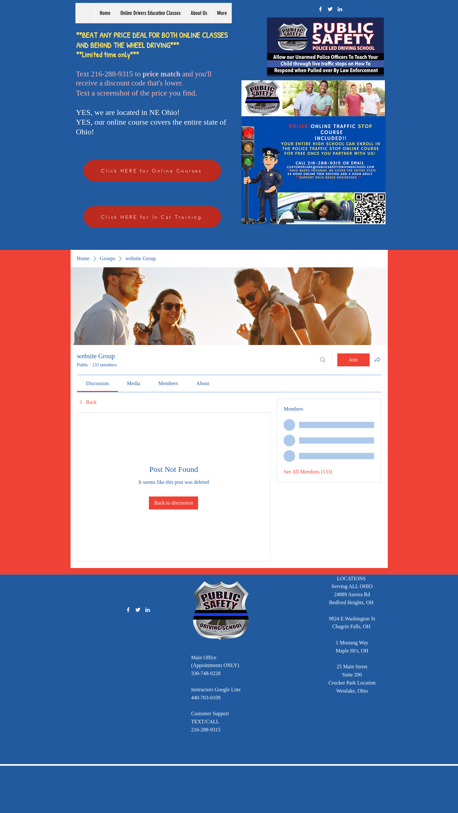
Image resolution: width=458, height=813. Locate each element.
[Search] (323, 359)
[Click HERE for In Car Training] (152, 217)
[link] (97, 383)
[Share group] (377, 359)
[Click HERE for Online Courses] (152, 170)
